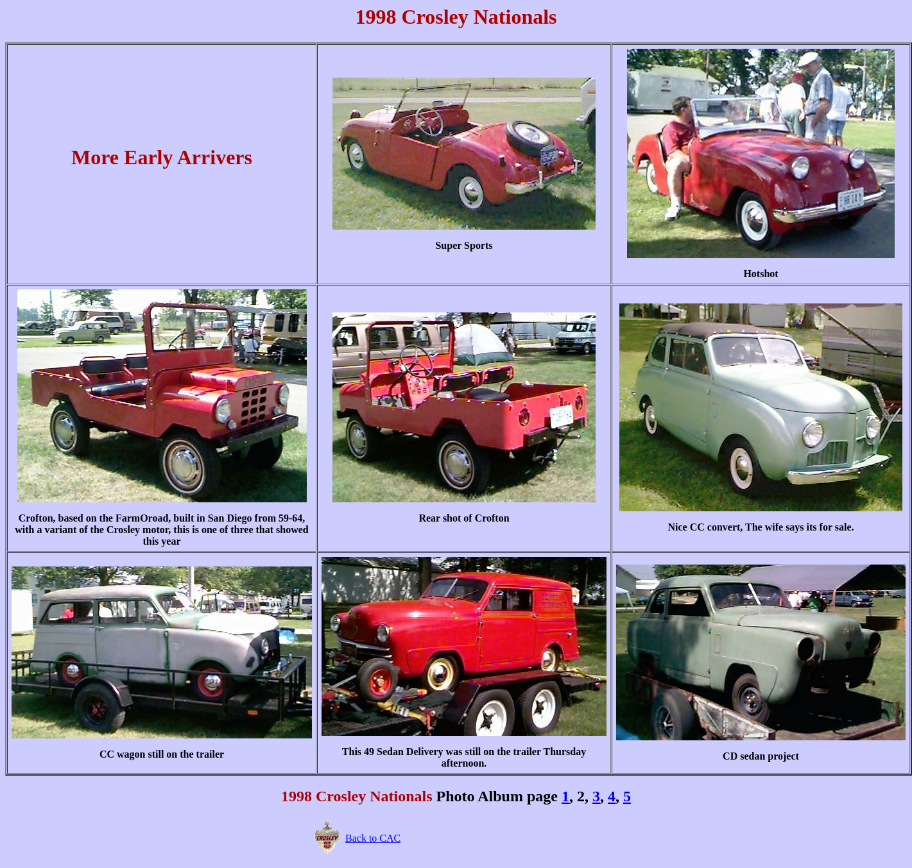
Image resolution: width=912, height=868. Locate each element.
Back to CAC (372, 838)
